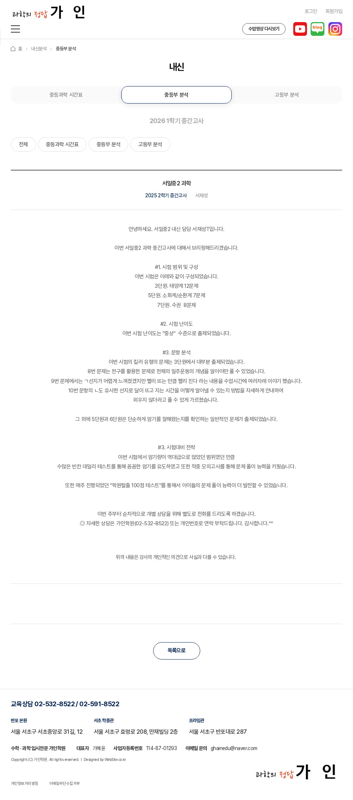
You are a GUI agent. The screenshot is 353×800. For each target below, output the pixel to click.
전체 (23, 146)
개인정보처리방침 (24, 785)
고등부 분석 (287, 95)
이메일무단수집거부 (64, 785)
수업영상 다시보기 (263, 28)
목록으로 (177, 652)
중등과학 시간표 (66, 95)
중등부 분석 (176, 95)
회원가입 (333, 11)
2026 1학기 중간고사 (177, 121)
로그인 (310, 11)
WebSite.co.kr (115, 761)
